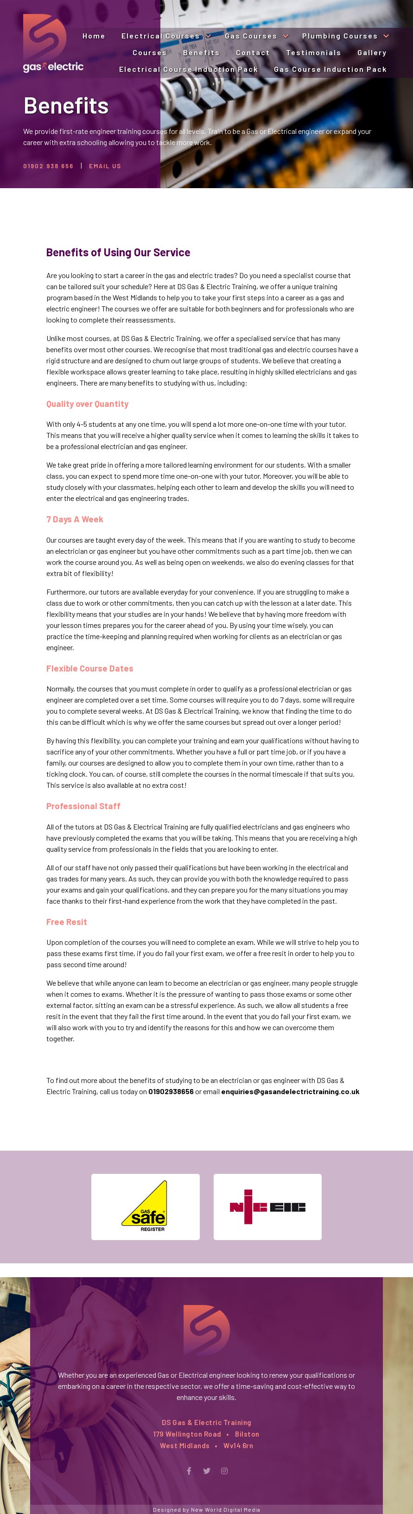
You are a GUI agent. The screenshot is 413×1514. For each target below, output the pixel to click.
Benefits (201, 52)
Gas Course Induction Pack (330, 68)
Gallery (372, 52)
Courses (150, 52)
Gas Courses (252, 35)
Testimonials (314, 52)
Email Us (105, 166)
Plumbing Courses (341, 35)
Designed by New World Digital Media (207, 1509)
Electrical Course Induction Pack (188, 68)
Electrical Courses (162, 35)
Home (94, 35)
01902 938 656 (48, 166)
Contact (253, 52)
